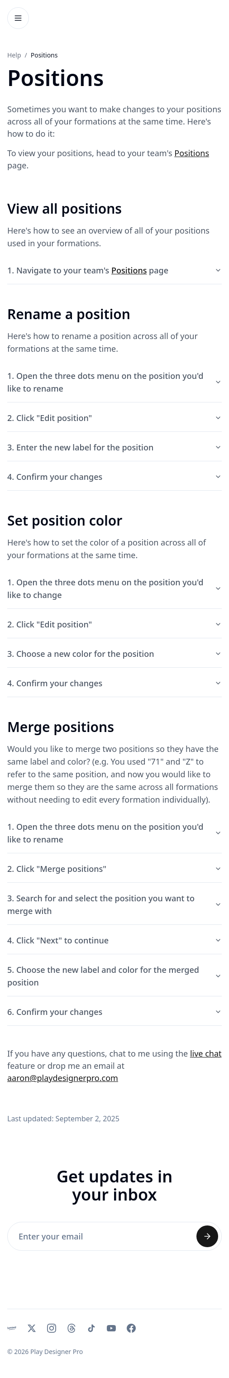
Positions (191, 153)
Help (14, 55)
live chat (206, 1053)
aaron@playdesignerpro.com (62, 1077)
